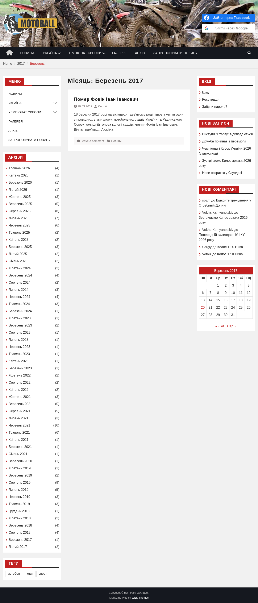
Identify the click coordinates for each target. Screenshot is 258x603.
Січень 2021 (18, 454)
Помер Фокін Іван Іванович (106, 99)
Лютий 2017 (18, 547)
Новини (116, 141)
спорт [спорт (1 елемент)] (43, 573)
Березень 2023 (20, 368)
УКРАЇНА (50, 53)
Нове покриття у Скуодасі (222, 173)
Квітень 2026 (19, 175)
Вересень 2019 (20, 475)
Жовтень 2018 (20, 518)
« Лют (219, 326)
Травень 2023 (19, 354)
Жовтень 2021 (20, 397)
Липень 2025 (18, 218)
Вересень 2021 (20, 404)
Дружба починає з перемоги (224, 141)
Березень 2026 (20, 182)
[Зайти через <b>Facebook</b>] (228, 18)
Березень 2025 (20, 247)
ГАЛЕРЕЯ (119, 53)
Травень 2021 (19, 432)
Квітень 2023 (19, 361)
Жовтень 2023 (20, 318)
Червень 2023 (19, 347)
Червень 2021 (19, 425)
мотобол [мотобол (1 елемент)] (14, 573)
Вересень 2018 (20, 525)
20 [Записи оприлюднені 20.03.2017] (203, 307)
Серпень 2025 (19, 211)
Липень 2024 (18, 289)
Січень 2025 (18, 261)
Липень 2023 (18, 339)
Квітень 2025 (19, 239)
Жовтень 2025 (20, 197)
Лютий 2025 (18, 254)
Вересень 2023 (20, 325)
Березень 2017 (20, 539)
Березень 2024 (20, 311)
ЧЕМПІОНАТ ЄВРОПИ (84, 53)
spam (206, 200)
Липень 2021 (18, 418)
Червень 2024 (19, 297)
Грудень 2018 (19, 511)
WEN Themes (140, 597)
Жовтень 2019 (20, 468)
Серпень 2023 (19, 332)
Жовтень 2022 (20, 375)
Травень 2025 (19, 232)
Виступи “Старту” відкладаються (227, 134)
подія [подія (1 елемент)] (29, 573)
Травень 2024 (19, 304)
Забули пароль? (214, 106)
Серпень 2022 (19, 382)
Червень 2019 (19, 497)
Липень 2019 (18, 489)
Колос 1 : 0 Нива (230, 247)
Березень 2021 (20, 447)
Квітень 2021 (19, 439)
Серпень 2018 (19, 532)
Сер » (231, 326)
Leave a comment (92, 141)
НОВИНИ (27, 53)
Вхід (205, 92)
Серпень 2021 (19, 411)
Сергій (102, 106)
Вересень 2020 (20, 461)
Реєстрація (210, 99)
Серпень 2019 (19, 482)
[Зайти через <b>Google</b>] (228, 28)
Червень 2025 (19, 225)
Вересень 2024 (20, 275)
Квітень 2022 (19, 389)
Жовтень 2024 (20, 268)
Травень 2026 (19, 168)
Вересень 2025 (20, 204)
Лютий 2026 (18, 189)
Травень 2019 (19, 504)
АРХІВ (140, 53)
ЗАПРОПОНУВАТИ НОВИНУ (175, 53)
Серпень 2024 (19, 282)
